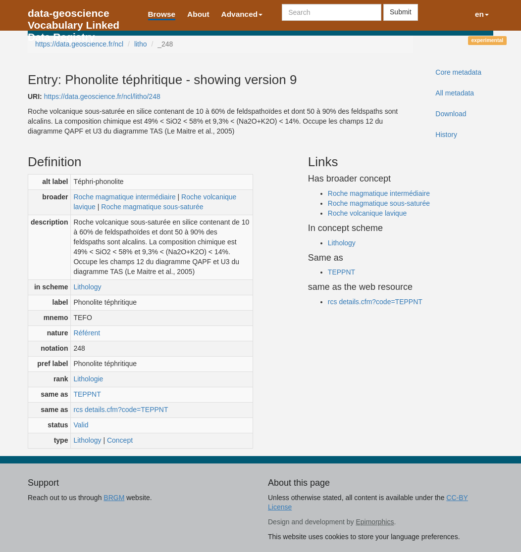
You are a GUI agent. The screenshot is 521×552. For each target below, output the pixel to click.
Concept (120, 440)
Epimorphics (375, 522)
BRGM (114, 498)
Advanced (242, 14)
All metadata (454, 93)
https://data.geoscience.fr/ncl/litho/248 (102, 96)
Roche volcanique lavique (367, 213)
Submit (401, 12)
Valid (80, 425)
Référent (86, 333)
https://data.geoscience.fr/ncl (79, 44)
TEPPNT (87, 394)
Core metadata (458, 72)
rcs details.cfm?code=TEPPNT (120, 410)
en (482, 14)
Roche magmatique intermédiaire (124, 197)
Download (450, 114)
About (198, 14)
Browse (162, 14)
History (446, 134)
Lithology (87, 287)
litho (140, 44)
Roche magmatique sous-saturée (152, 207)
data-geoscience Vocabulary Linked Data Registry (73, 16)
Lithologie (88, 379)
